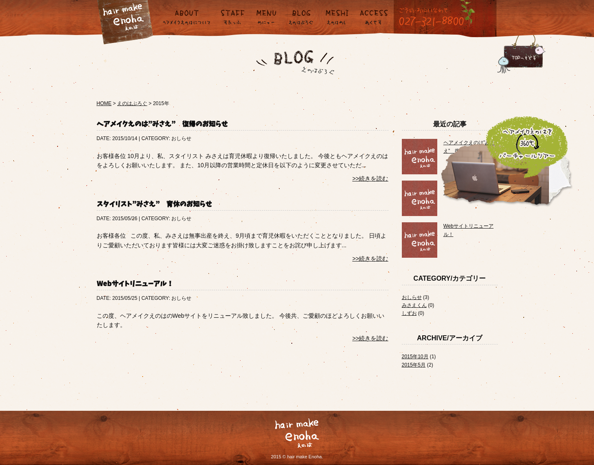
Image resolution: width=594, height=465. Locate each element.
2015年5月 (414, 365)
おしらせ (412, 297)
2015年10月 (415, 356)
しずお (409, 313)
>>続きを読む (370, 178)
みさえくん (414, 305)
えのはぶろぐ (132, 103)
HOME (104, 103)
